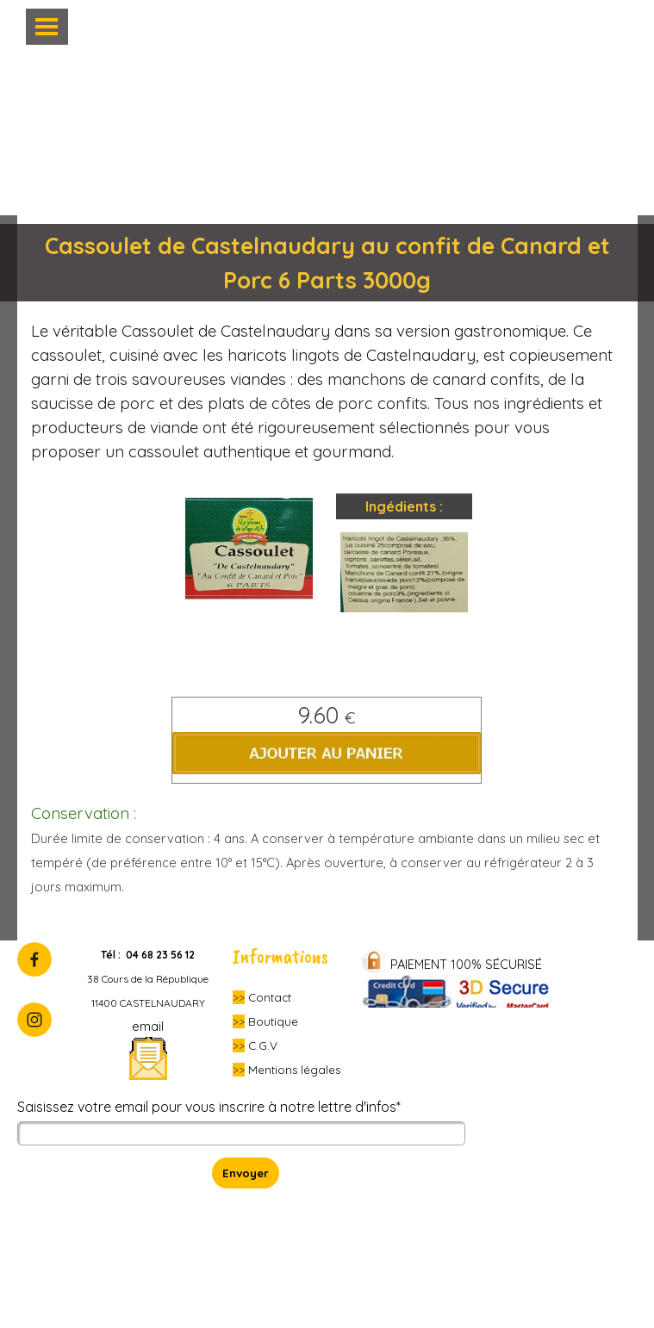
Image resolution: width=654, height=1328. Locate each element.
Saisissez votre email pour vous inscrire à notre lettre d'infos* (209, 1106)
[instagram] (34, 1019)
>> (239, 997)
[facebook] (34, 959)
